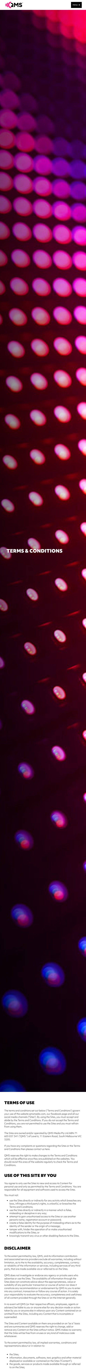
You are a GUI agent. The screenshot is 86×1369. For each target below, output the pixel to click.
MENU (76, 5)
